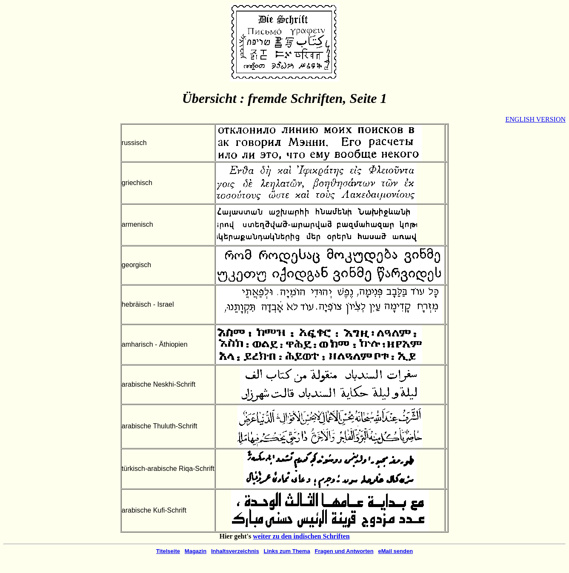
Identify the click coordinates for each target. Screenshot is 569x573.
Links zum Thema (287, 551)
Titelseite (168, 551)
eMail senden (395, 551)
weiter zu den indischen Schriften (301, 536)
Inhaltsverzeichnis (235, 551)
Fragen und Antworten (344, 551)
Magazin (195, 551)
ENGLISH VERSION (536, 119)
